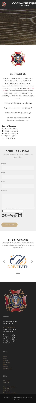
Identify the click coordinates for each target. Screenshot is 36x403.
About (5, 365)
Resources (6, 369)
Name (3, 164)
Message (4, 191)
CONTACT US (9, 226)
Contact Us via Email (9, 333)
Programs (6, 367)
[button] (4, 261)
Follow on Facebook (9, 393)
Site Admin (6, 387)
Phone (3, 182)
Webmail (6, 389)
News (5, 371)
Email (3, 173)
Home (5, 363)
